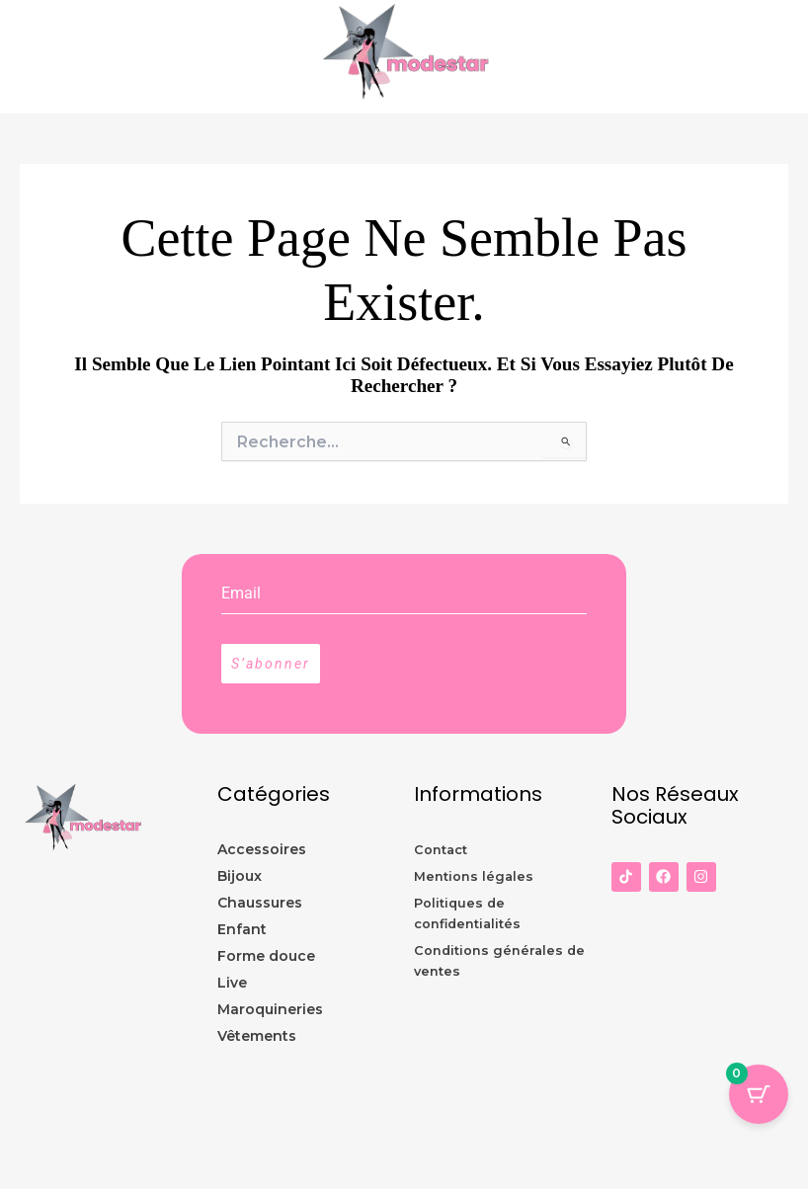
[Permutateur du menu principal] (788, 57)
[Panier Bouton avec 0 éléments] (758, 1094)
